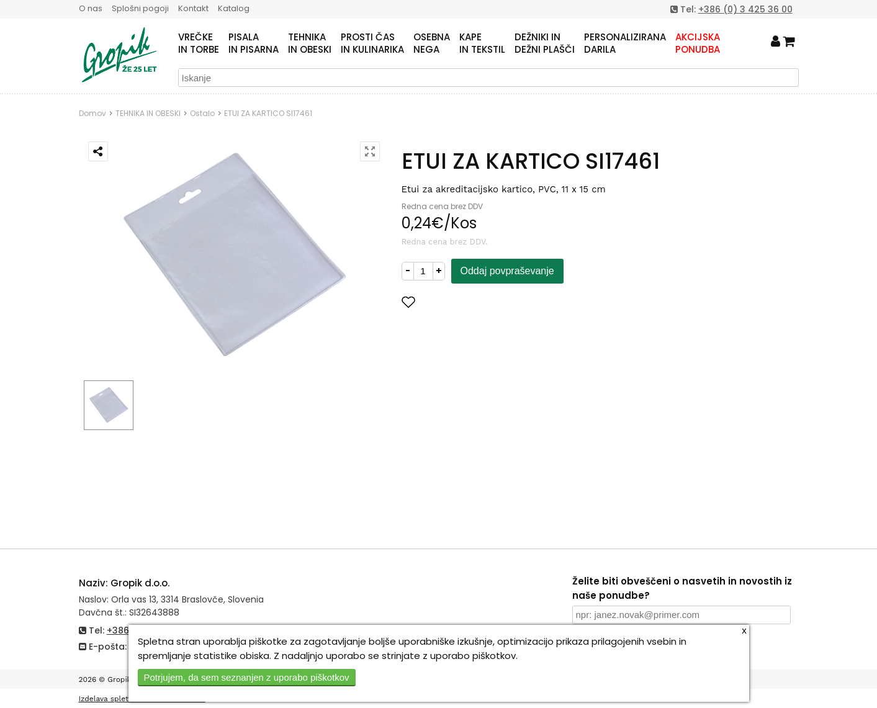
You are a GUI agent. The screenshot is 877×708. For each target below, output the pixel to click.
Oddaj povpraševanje (507, 271)
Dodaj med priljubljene (469, 302)
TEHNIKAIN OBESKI (309, 43)
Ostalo (202, 113)
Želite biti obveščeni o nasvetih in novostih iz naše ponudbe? (682, 588)
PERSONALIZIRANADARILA (625, 43)
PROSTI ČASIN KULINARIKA (372, 43)
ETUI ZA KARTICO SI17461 (268, 113)
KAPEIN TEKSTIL (482, 43)
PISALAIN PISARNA (253, 43)
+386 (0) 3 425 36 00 (745, 9)
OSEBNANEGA (431, 43)
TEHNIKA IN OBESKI (148, 113)
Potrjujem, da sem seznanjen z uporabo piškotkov (246, 677)
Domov (92, 113)
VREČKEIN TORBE (198, 43)
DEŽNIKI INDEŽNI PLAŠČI (545, 43)
